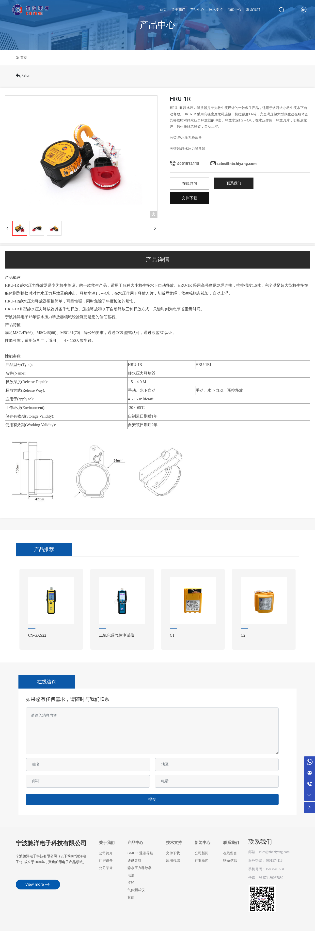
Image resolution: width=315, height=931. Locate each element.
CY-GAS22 (37, 635)
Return (24, 75)
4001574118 (188, 163)
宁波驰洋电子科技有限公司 (51, 843)
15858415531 (275, 869)
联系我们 (260, 842)
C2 (243, 635)
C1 (172, 635)
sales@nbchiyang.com (237, 163)
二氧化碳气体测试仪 (116, 635)
